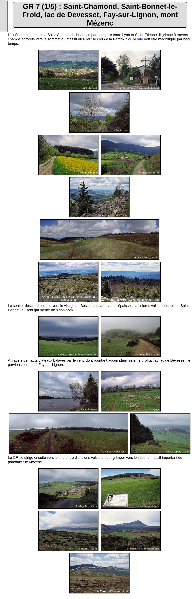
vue (140, 39)
